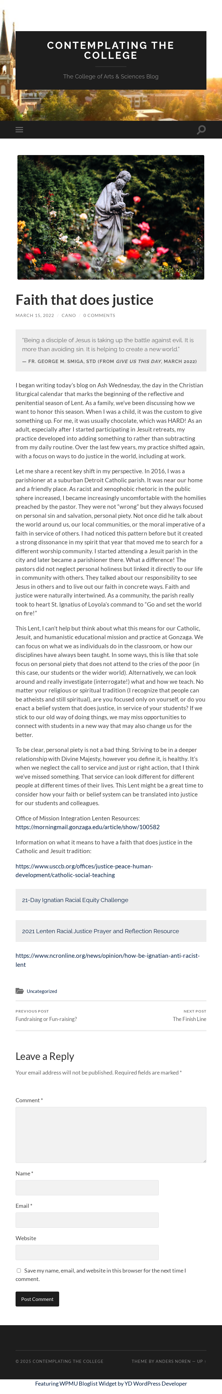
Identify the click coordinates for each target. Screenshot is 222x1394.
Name (24, 1173)
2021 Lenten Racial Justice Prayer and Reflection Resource (100, 931)
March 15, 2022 (35, 315)
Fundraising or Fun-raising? (46, 1015)
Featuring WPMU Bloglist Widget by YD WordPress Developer (111, 1383)
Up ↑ (201, 1361)
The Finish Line (189, 1015)
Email (24, 1205)
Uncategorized (42, 991)
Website (26, 1238)
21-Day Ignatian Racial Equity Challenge (75, 899)
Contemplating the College (111, 50)
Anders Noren (173, 1361)
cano (69, 315)
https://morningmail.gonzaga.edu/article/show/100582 (88, 826)
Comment (29, 1100)
